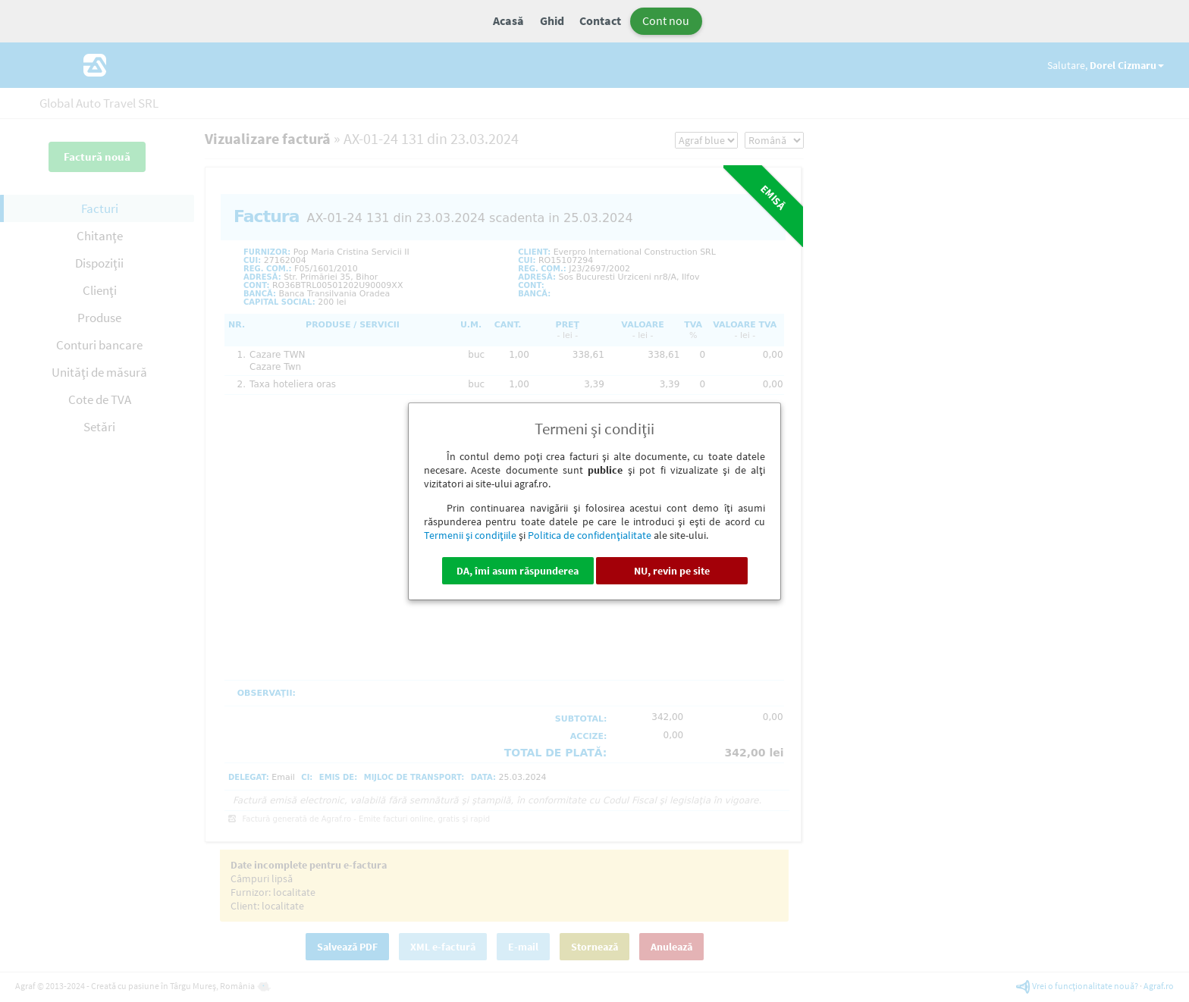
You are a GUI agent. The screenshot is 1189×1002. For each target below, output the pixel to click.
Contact (600, 20)
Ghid (552, 20)
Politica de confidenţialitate (589, 535)
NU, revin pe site (672, 571)
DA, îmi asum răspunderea (517, 571)
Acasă (508, 20)
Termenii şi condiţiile (470, 535)
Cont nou (665, 20)
